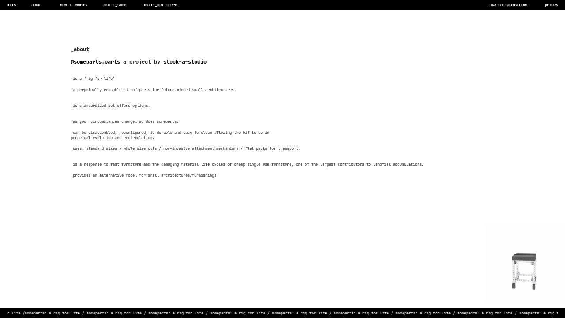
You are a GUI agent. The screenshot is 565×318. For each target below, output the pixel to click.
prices (551, 5)
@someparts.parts (95, 61)
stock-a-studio (185, 61)
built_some (115, 5)
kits (11, 5)
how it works (69, 5)
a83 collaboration (509, 5)
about (36, 5)
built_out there (161, 5)
